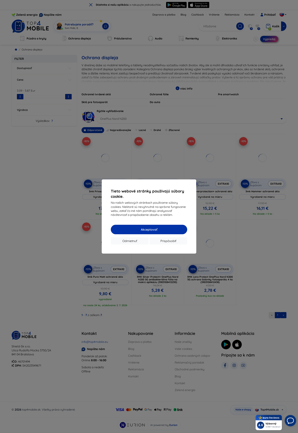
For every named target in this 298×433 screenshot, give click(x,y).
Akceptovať (149, 229)
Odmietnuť (129, 241)
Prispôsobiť (168, 241)
